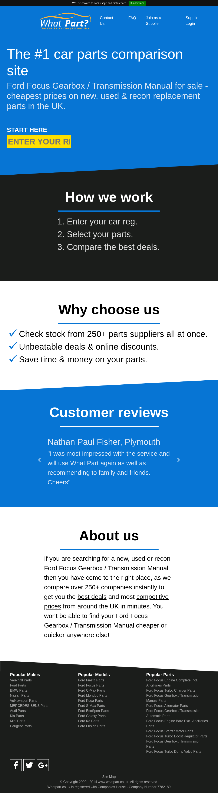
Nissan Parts (19, 695)
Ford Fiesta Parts (91, 680)
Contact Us (106, 21)
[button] (39, 459)
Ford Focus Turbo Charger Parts (170, 690)
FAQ (132, 18)
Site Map (109, 777)
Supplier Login (193, 21)
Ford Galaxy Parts (92, 716)
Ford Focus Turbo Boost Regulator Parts (176, 736)
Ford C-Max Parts (91, 690)
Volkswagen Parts (23, 700)
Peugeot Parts (21, 726)
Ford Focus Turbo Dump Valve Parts (173, 751)
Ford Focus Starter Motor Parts (169, 731)
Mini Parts (17, 721)
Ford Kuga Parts (90, 700)
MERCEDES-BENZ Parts (29, 706)
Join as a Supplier (153, 21)
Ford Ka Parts (88, 721)
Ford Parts (18, 685)
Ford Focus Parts (91, 685)
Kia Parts (17, 716)
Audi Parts (18, 711)
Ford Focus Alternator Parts (167, 706)
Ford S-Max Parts (91, 706)
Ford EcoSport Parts (93, 711)
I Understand (137, 3)
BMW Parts (18, 690)
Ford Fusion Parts (91, 726)
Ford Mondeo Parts (92, 695)
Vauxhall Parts (21, 680)
